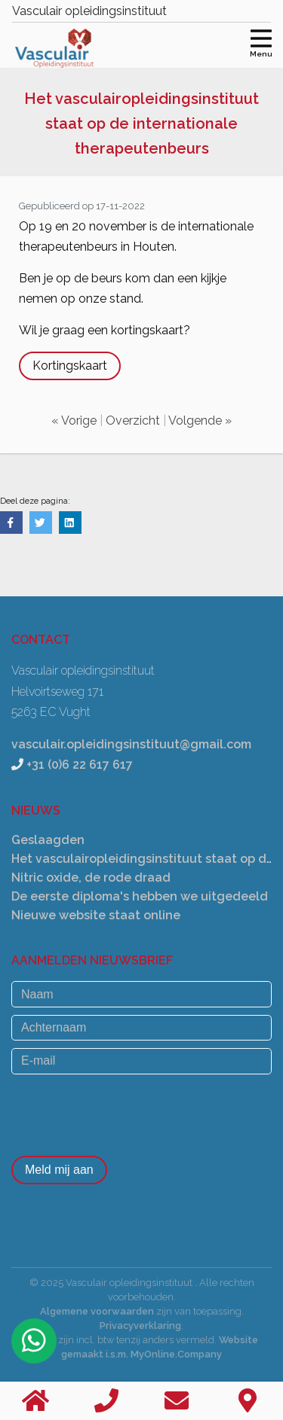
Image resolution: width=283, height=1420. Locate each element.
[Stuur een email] (177, 1401)
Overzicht (133, 420)
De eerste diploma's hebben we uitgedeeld (139, 896)
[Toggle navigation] (261, 41)
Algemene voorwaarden (97, 1311)
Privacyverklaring (140, 1325)
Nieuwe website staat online (95, 915)
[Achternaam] (141, 1028)
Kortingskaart (69, 365)
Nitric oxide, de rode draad (91, 877)
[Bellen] (106, 1401)
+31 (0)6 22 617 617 (79, 764)
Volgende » (200, 420)
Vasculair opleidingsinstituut (89, 11)
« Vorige (74, 420)
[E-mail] (141, 1061)
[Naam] (141, 994)
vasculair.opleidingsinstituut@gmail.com (131, 744)
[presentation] (126, 1111)
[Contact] (247, 1401)
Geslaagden (48, 840)
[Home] (35, 1401)
